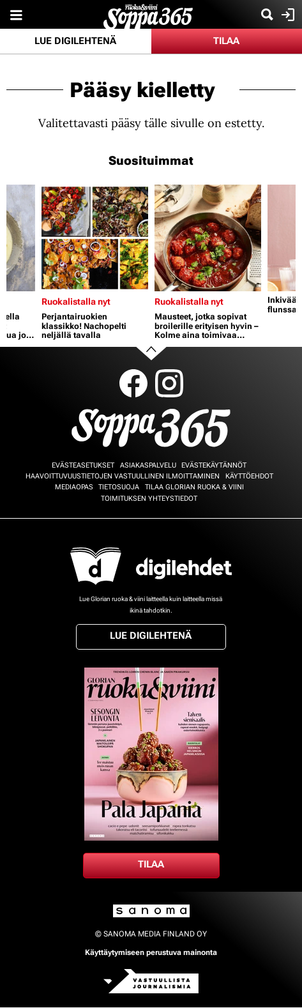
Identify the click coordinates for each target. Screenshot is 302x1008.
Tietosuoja (118, 487)
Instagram (169, 383)
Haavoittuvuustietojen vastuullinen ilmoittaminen (123, 476)
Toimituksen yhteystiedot (149, 498)
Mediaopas (74, 487)
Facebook (133, 383)
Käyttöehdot (249, 476)
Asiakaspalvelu (148, 465)
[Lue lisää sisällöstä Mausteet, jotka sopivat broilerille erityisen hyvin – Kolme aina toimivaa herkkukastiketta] (208, 238)
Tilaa (226, 41)
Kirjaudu (286, 14)
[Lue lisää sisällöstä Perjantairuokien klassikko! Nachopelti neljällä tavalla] (95, 238)
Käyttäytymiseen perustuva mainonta (151, 952)
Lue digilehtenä (75, 41)
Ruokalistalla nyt (76, 301)
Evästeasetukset (83, 465)
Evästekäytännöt (213, 465)
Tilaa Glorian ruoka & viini (194, 487)
